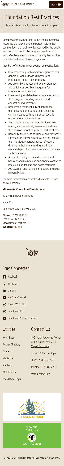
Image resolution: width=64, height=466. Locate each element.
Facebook (10, 277)
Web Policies (9, 372)
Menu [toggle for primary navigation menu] (56, 4)
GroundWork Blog (14, 304)
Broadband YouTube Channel (20, 318)
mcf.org (18, 226)
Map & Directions (40, 346)
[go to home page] (32, 4)
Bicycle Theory (54, 457)
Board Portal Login (12, 379)
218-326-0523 (46, 360)
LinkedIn (9, 291)
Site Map (7, 365)
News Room (9, 337)
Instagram (10, 284)
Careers (7, 351)
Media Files (8, 358)
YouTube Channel (14, 298)
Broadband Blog (13, 311)
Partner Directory (11, 344)
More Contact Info (40, 374)
